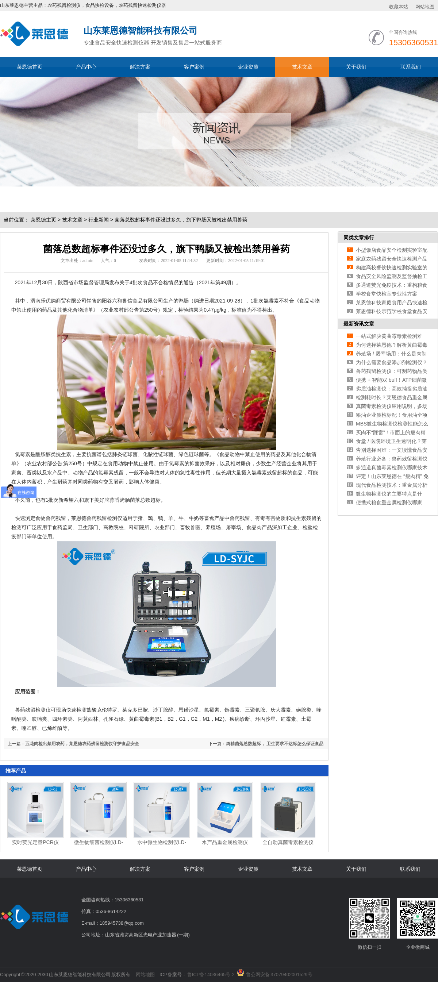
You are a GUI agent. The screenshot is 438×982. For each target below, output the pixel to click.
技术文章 (302, 67)
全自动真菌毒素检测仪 (288, 842)
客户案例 (194, 67)
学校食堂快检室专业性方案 (386, 294)
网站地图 (424, 6)
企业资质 (248, 67)
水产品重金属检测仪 (225, 842)
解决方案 (140, 67)
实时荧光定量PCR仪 (35, 842)
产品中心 (86, 67)
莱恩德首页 (29, 67)
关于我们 (356, 67)
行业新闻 (98, 220)
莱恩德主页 (43, 220)
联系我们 (410, 67)
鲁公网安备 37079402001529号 (279, 973)
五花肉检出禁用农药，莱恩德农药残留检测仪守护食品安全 (82, 743)
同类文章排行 (358, 237)
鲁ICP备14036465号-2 (211, 974)
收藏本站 (398, 6)
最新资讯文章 (358, 324)
